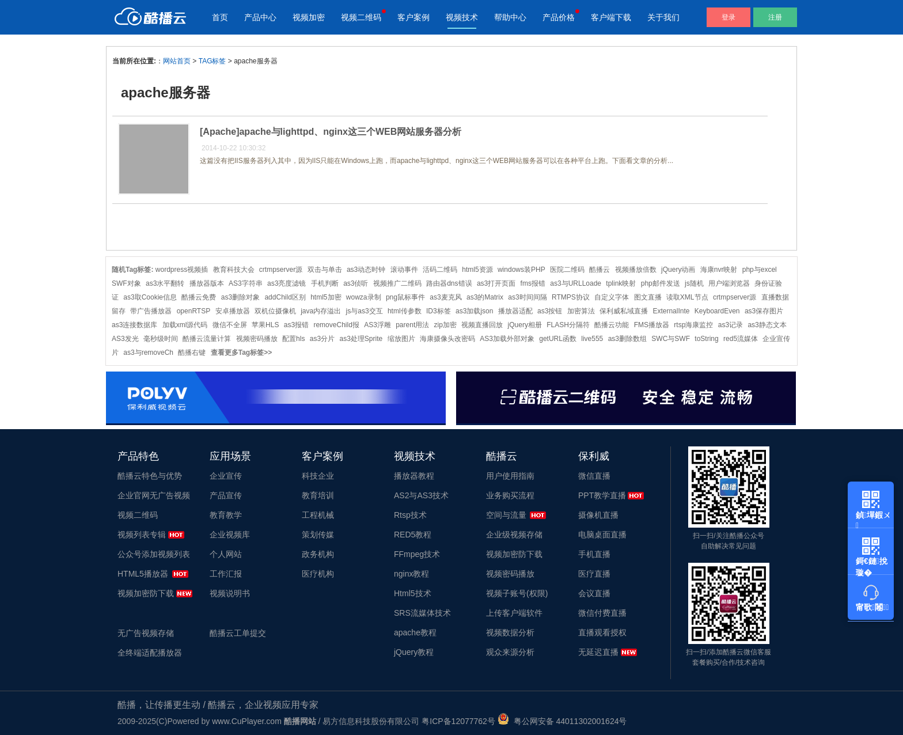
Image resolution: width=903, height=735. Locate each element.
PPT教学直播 (602, 495)
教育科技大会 (234, 270)
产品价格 (558, 17)
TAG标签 (212, 61)
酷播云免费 (198, 297)
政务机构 (318, 554)
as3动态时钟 (366, 270)
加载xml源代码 (185, 325)
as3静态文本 (767, 325)
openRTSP (193, 311)
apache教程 (415, 632)
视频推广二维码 (397, 283)
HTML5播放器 (142, 573)
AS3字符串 (246, 283)
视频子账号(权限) (517, 593)
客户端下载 (611, 17)
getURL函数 (557, 339)
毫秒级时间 (160, 339)
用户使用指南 (510, 475)
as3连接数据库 (134, 325)
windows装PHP (521, 270)
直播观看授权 (602, 632)
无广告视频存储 (145, 633)
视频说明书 (230, 593)
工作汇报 (226, 573)
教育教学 (226, 515)
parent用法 (412, 325)
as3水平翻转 (165, 283)
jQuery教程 (414, 652)
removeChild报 (336, 325)
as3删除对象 (240, 297)
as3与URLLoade (575, 283)
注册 (775, 17)
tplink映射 (621, 283)
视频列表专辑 (141, 534)
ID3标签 (438, 311)
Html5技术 (412, 593)
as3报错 (296, 325)
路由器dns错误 (449, 283)
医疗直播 (594, 573)
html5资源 (477, 270)
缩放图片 (401, 339)
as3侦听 (355, 283)
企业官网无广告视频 (153, 495)
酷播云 (599, 270)
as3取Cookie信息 (150, 297)
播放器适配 (515, 311)
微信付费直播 (602, 612)
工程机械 (318, 515)
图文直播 (648, 297)
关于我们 (663, 17)
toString (706, 339)
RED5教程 (412, 534)
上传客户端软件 (514, 612)
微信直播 (594, 475)
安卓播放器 (232, 311)
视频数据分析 (510, 632)
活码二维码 (440, 270)
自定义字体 (611, 297)
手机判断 (325, 283)
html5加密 (325, 297)
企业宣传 (226, 475)
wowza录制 (363, 297)
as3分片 (322, 339)
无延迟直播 (598, 652)
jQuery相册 (525, 325)
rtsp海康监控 (693, 325)
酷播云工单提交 (238, 633)
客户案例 (413, 17)
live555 (592, 339)
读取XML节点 (687, 297)
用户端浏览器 (729, 283)
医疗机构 (318, 573)
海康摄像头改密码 (447, 339)
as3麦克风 (445, 297)
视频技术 (462, 17)
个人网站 (226, 554)
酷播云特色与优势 (149, 475)
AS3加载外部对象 (507, 339)
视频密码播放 (257, 339)
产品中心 (260, 17)
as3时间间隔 (527, 297)
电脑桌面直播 (602, 534)
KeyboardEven (717, 311)
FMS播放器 (651, 325)
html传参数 (405, 311)
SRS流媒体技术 (422, 612)
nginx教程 (411, 573)
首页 (220, 17)
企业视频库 (230, 534)
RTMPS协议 (571, 297)
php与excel (759, 270)
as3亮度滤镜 (286, 283)
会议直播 (594, 593)
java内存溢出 (321, 311)
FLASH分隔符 (568, 325)
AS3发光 (125, 339)
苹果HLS (265, 325)
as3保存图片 (764, 311)
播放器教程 (414, 475)
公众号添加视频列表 (153, 554)
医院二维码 (567, 270)
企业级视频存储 (514, 534)
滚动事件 (404, 270)
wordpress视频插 (181, 270)
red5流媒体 (740, 339)
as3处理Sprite (360, 339)
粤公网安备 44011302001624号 (562, 721)
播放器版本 (206, 283)
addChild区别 (284, 297)
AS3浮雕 (377, 325)
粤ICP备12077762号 (458, 721)
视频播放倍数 (636, 270)
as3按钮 (549, 311)
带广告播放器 (151, 311)
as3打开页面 (496, 283)
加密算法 (581, 311)
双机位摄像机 (275, 311)
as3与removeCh (148, 352)
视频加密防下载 (145, 593)
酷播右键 (192, 352)
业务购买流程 (510, 495)
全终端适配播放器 (149, 652)
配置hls (293, 339)
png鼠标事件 (405, 297)
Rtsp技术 (410, 515)
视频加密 (309, 17)
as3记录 (730, 325)
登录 (728, 17)
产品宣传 (226, 495)
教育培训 (318, 495)
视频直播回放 (482, 325)
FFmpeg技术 (417, 554)
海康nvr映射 (719, 270)
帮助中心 (510, 17)
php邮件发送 (660, 283)
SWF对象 (126, 283)
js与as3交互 (364, 311)
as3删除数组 (627, 339)
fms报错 (533, 283)
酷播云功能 (611, 325)
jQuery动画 (678, 270)
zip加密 (445, 325)
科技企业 (318, 475)
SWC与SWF (670, 339)
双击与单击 (325, 270)
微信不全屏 (230, 325)
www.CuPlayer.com (247, 721)
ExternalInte (670, 311)
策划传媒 (318, 534)
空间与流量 (506, 515)
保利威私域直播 (624, 311)
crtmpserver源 (280, 270)
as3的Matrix (484, 297)
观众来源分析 (510, 652)
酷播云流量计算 (207, 339)
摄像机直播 (598, 515)
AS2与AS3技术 (421, 495)
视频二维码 (361, 17)
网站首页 (177, 61)
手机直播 (594, 554)
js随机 (694, 283)
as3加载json (474, 311)
